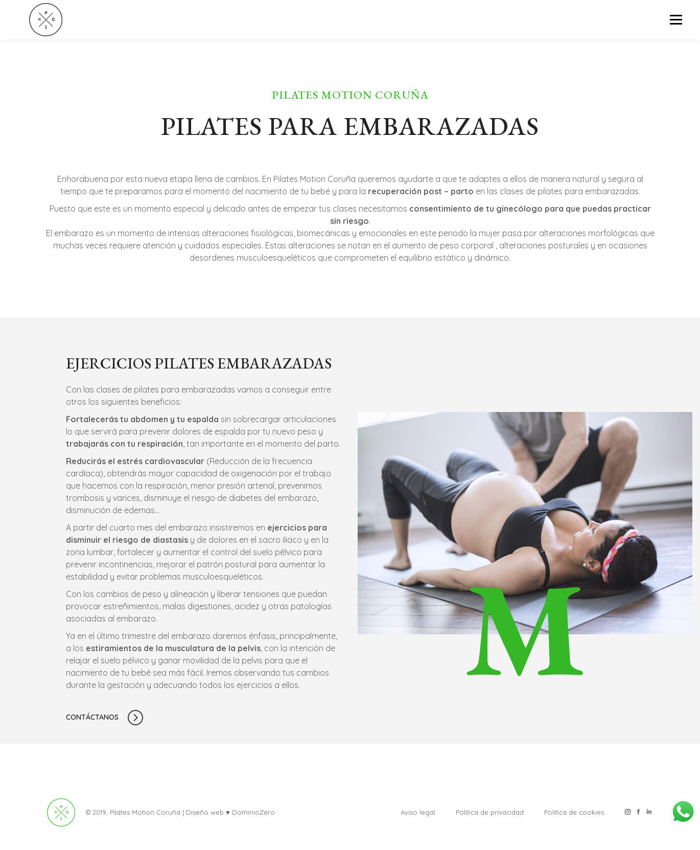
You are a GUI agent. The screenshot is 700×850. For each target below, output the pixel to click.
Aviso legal (418, 812)
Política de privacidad (490, 812)
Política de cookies (574, 812)
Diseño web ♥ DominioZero (230, 812)
